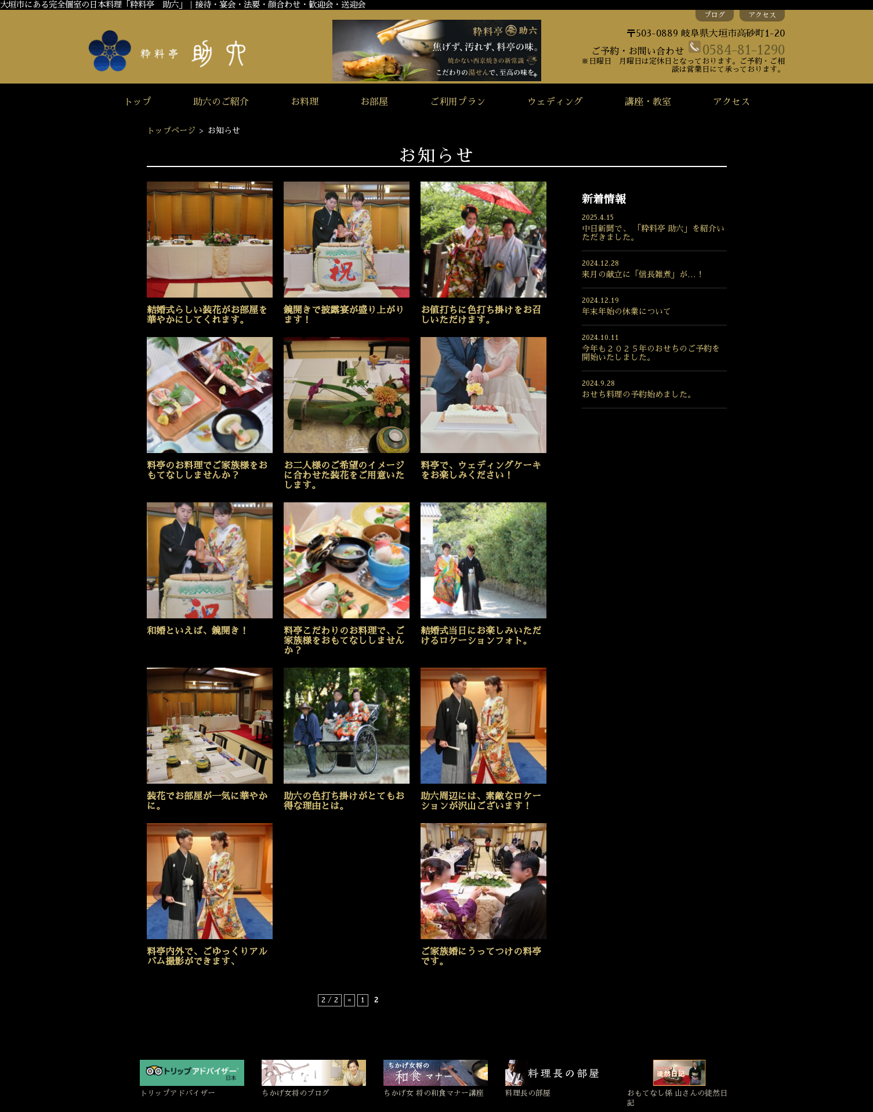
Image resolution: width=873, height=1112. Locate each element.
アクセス (762, 15)
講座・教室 (648, 102)
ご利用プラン (458, 102)
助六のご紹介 (221, 102)
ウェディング (555, 102)
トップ (137, 102)
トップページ (171, 130)
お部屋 (374, 102)
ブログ (714, 15)
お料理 (304, 102)
